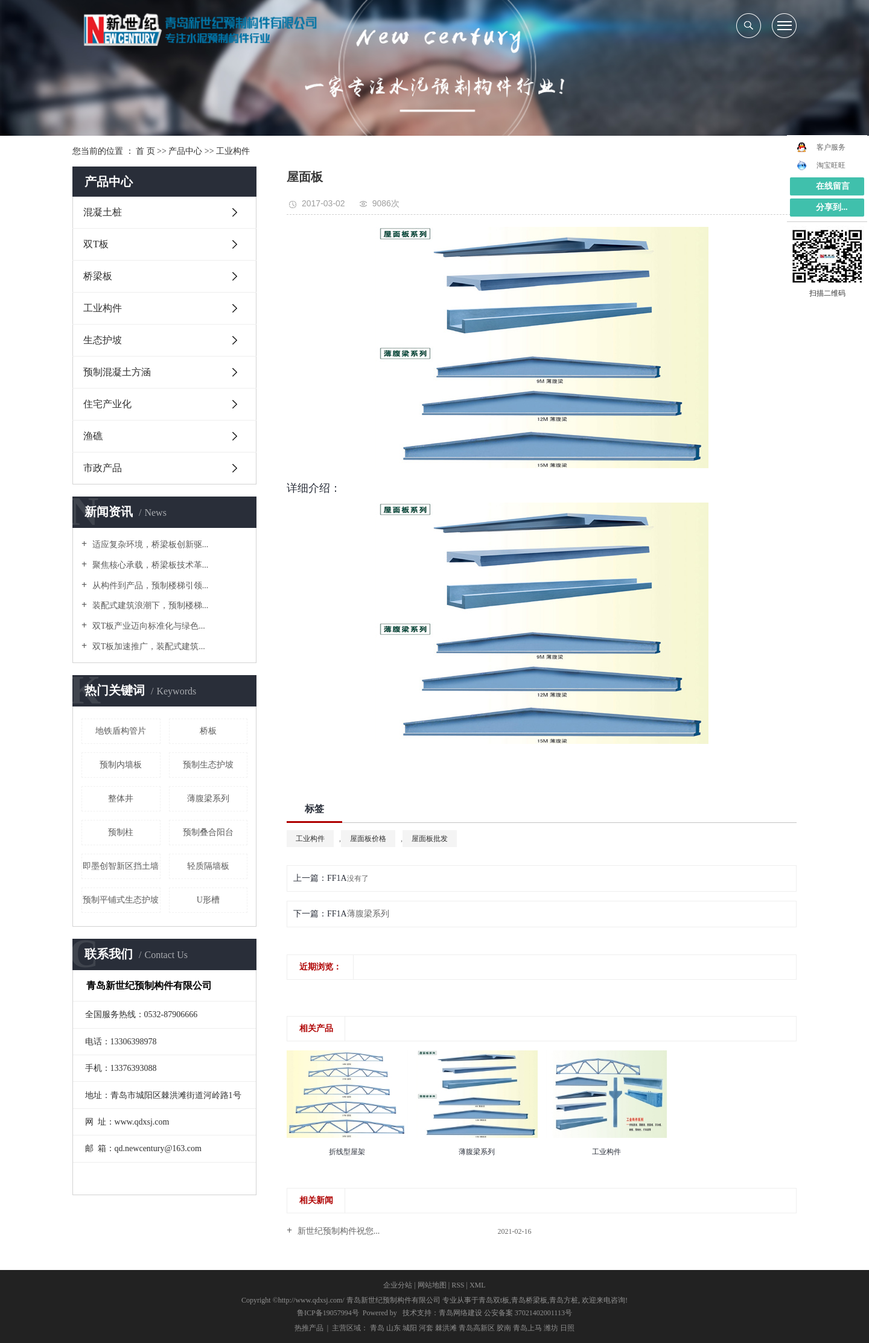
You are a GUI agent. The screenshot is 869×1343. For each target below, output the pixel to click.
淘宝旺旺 (821, 165)
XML (478, 1285)
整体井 (120, 798)
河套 (426, 1328)
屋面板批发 (430, 838)
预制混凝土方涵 (117, 372)
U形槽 (208, 899)
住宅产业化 (107, 404)
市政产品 (102, 468)
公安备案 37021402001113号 (528, 1313)
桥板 (208, 730)
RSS (457, 1285)
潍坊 (551, 1328)
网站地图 (432, 1285)
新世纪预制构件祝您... (337, 1231)
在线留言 (833, 186)
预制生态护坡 (208, 764)
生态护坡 (102, 340)
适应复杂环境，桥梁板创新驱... (149, 544)
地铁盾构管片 (120, 730)
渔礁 (93, 436)
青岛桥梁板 (529, 1300)
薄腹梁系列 (208, 798)
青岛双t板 (494, 1300)
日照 (567, 1328)
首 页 (145, 151)
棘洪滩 (446, 1328)
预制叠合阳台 (208, 832)
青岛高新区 (477, 1328)
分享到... (832, 207)
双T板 (96, 244)
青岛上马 (527, 1328)
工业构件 (233, 151)
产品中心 (185, 151)
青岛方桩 (563, 1300)
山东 (393, 1328)
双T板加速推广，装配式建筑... (147, 646)
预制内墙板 (121, 764)
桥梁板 (97, 276)
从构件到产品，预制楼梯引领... (149, 585)
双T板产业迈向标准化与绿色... (147, 625)
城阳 (410, 1328)
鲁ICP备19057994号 (328, 1313)
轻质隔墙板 (208, 866)
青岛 (377, 1328)
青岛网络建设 (460, 1313)
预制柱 (120, 832)
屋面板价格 (368, 838)
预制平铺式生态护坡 (121, 899)
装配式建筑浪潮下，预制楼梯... (149, 605)
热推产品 (308, 1328)
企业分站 (397, 1285)
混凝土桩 (102, 212)
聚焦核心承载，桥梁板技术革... (149, 565)
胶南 (504, 1328)
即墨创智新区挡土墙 (121, 866)
